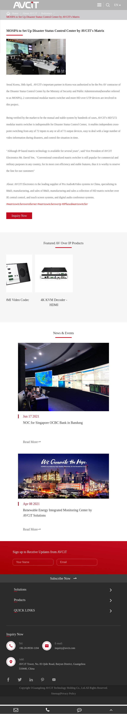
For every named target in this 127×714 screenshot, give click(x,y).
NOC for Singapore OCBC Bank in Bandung (53, 435)
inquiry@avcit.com (65, 657)
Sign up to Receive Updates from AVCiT (40, 561)
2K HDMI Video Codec (35, 317)
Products (19, 609)
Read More (32, 454)
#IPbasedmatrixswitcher (75, 204)
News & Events (63, 342)
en (116, 5)
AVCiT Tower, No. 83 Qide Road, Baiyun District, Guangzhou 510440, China (52, 675)
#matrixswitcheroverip (49, 204)
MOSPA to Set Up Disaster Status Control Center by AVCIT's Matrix (43, 16)
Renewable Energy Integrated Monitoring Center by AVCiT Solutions (57, 525)
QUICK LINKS (24, 620)
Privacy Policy (68, 702)
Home (15, 13)
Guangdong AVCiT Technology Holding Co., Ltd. (59, 697)
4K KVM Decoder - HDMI (91, 317)
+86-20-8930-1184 (29, 657)
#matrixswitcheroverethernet (21, 204)
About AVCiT (29, 13)
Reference (46, 13)
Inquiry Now (19, 215)
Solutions (20, 599)
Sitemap (55, 702)
